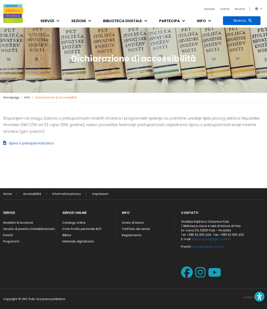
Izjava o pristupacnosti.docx (28, 143)
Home (7, 194)
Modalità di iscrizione (18, 223)
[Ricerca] (242, 20)
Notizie (209, 9)
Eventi (224, 9)
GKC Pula (28, 299)
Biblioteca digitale (122, 20)
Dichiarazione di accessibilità (56, 97)
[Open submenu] (58, 20)
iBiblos (66, 235)
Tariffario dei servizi (136, 229)
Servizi (47, 20)
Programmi (11, 241)
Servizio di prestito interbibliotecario (29, 229)
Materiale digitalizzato (78, 241)
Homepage (11, 97)
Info (201, 20)
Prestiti (8, 235)
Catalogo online (74, 223)
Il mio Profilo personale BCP (82, 229)
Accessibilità (32, 194)
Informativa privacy (66, 194)
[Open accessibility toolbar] (259, 297)
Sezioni (78, 20)
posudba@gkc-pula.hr (208, 247)
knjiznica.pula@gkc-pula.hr (211, 239)
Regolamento (132, 235)
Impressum (100, 194)
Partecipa (169, 20)
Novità (240, 9)
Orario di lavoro (133, 223)
